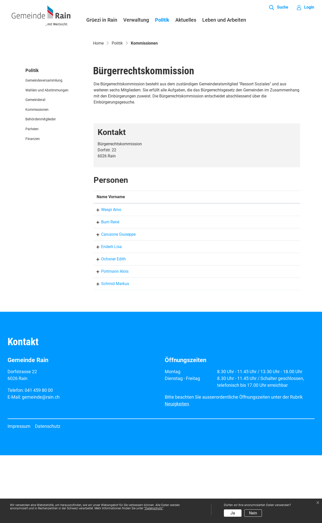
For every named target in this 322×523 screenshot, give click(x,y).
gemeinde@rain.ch (241, 289)
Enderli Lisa (107, 314)
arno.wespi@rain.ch (242, 277)
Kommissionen (37, 178)
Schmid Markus (111, 351)
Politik (162, 20)
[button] (279, 7)
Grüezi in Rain (101, 20)
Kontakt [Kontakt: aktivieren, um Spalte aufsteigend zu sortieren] (232, 264)
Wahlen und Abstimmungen (46, 158)
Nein (253, 513)
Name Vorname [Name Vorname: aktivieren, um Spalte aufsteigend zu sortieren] (111, 264)
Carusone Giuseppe (114, 302)
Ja (232, 513)
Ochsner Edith (109, 326)
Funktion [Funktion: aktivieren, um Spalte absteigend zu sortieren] (182, 264)
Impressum (19, 494)
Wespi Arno (107, 277)
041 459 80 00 (39, 458)
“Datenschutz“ (153, 508)
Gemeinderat (35, 168)
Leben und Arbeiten (224, 20)
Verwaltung (136, 20)
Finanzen (32, 206)
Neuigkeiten (177, 471)
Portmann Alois (110, 339)
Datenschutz (47, 494)
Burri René (106, 289)
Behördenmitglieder (40, 187)
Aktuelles (185, 20)
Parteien (31, 197)
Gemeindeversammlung (43, 148)
